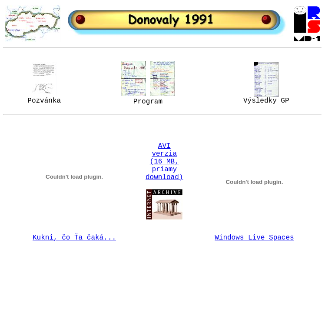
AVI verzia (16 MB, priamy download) (164, 161)
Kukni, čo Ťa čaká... (74, 238)
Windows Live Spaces (254, 238)
